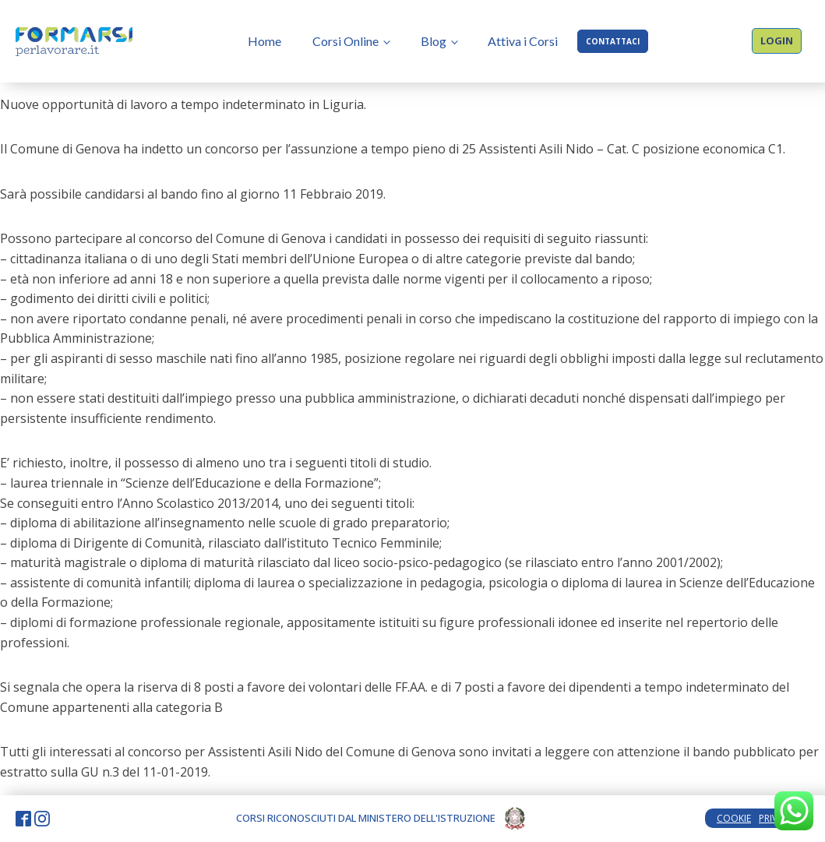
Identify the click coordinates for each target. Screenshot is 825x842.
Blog (433, 40)
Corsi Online (345, 40)
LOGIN (776, 40)
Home (264, 40)
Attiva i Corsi (523, 40)
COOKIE (734, 818)
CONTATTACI (613, 41)
